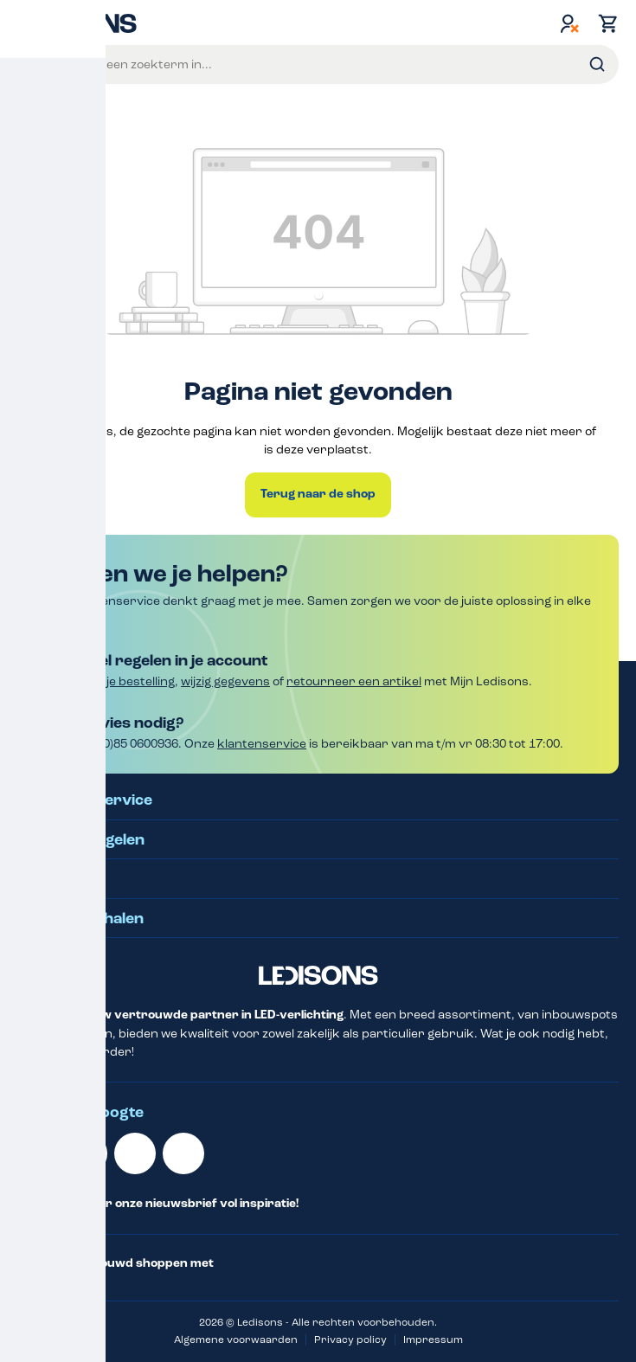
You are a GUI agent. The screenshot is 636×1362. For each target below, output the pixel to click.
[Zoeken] (597, 64)
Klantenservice (95, 800)
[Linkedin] (38, 1153)
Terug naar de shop (318, 494)
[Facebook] (135, 1153)
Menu (32, 63)
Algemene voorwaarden (236, 1339)
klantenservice (261, 743)
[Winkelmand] (604, 23)
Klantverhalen (91, 918)
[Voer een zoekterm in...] (340, 64)
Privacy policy (350, 1339)
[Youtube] (86, 1153)
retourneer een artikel (353, 681)
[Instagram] (183, 1153)
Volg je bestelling (127, 681)
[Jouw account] (569, 23)
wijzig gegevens (225, 681)
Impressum (433, 1339)
